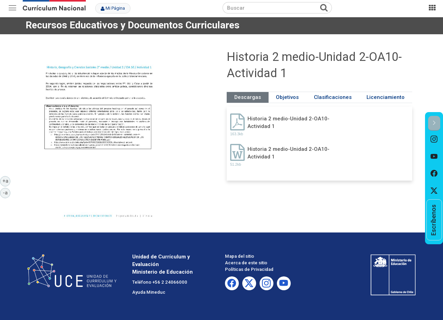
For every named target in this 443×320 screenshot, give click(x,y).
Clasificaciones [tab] (333, 97)
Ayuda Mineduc (148, 292)
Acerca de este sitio (246, 262)
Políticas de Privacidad (249, 269)
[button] (434, 123)
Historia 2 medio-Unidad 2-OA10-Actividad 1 (288, 122)
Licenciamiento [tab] (386, 97)
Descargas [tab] (247, 97)
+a (6, 180)
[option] (434, 139)
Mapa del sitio (239, 256)
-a (6, 192)
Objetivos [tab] (287, 97)
